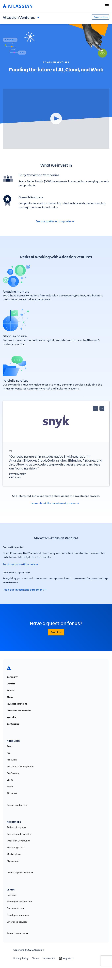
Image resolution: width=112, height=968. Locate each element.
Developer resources (18, 915)
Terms (35, 958)
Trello (10, 786)
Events (11, 690)
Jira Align (12, 759)
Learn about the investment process (55, 503)
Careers (11, 683)
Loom (10, 779)
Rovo (9, 746)
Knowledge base (16, 847)
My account (13, 861)
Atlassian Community (18, 840)
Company (12, 677)
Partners (11, 895)
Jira (9, 753)
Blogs (10, 697)
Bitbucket (12, 793)
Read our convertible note (20, 564)
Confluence (13, 773)
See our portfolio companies (55, 221)
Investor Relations (17, 703)
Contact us (101, 17)
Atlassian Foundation (19, 710)
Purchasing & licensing (19, 834)
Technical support (16, 827)
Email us (56, 632)
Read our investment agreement (24, 589)
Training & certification (19, 901)
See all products (17, 805)
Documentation (15, 908)
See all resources (17, 933)
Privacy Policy (20, 958)
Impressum (49, 958)
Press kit (11, 717)
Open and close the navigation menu (39, 17)
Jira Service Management (20, 766)
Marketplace (14, 854)
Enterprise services (17, 921)
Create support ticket (20, 872)
